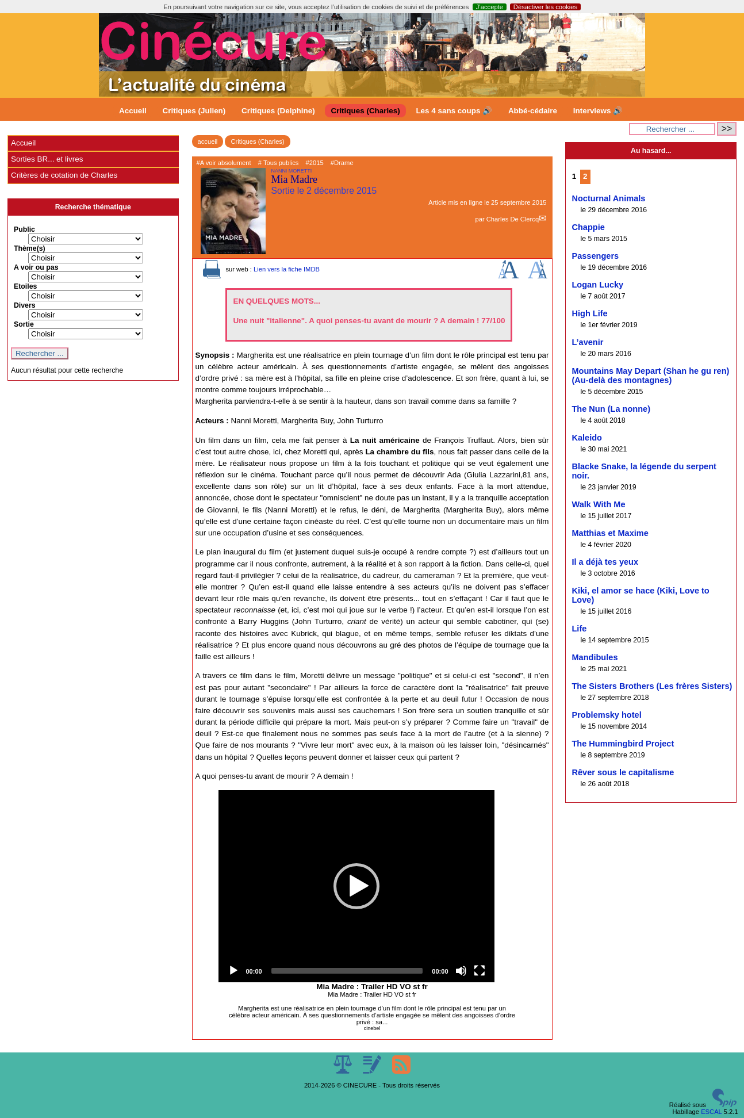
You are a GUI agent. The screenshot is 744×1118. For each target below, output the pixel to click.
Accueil (133, 110)
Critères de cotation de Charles (64, 175)
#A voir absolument (224, 162)
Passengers (595, 256)
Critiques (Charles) (365, 110)
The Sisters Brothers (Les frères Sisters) (652, 686)
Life (579, 628)
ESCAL (711, 1111)
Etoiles (25, 286)
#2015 (315, 162)
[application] (356, 886)
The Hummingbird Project (623, 743)
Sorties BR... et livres (47, 159)
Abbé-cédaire (532, 110)
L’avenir (587, 342)
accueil (208, 141)
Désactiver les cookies (545, 6)
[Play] (233, 971)
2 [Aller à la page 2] (585, 176)
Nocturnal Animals (608, 198)
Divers (25, 305)
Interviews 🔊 (598, 110)
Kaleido (587, 437)
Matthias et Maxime (610, 533)
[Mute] (461, 971)
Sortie (24, 324)
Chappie (588, 227)
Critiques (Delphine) (278, 110)
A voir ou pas (36, 267)
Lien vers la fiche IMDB (287, 269)
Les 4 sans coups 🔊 (454, 110)
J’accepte (489, 6)
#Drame (342, 162)
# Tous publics (278, 162)
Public (24, 229)
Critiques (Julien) (194, 110)
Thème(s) (29, 248)
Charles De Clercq (512, 219)
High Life (589, 313)
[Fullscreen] (479, 971)
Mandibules (595, 657)
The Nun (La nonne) (611, 408)
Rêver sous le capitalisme (623, 772)
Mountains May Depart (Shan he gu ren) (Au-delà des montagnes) (650, 375)
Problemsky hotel (606, 714)
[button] (356, 886)
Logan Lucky (597, 284)
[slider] (347, 971)
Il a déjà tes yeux (605, 561)
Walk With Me (598, 504)
